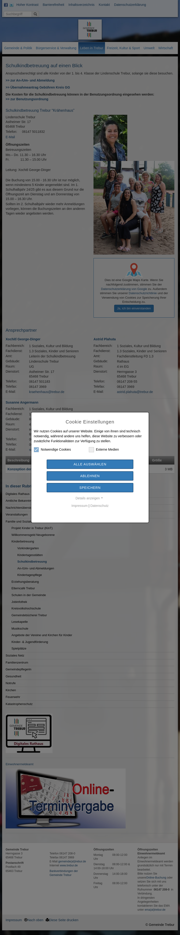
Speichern (90, 488)
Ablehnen (90, 476)
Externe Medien (104, 449)
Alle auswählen (90, 464)
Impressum (79, 506)
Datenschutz (99, 506)
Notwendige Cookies (52, 449)
